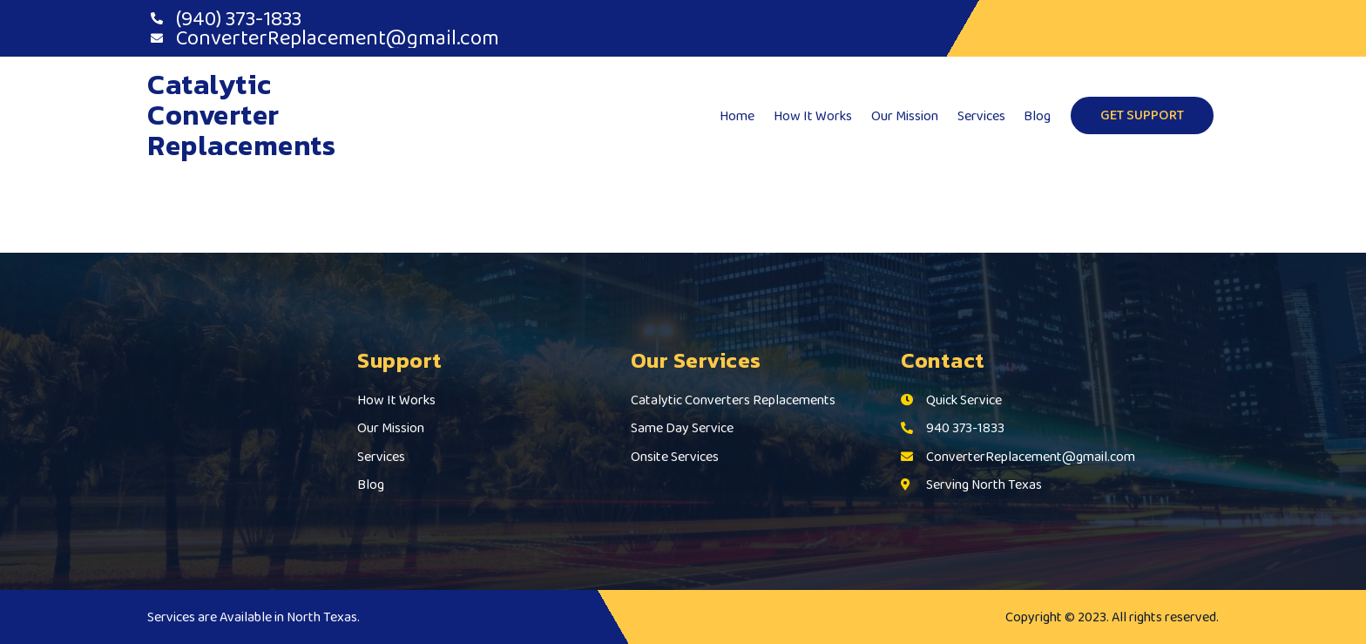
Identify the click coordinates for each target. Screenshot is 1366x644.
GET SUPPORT (1142, 115)
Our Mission (908, 115)
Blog (1038, 115)
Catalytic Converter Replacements (241, 115)
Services (983, 115)
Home (744, 115)
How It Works (818, 115)
